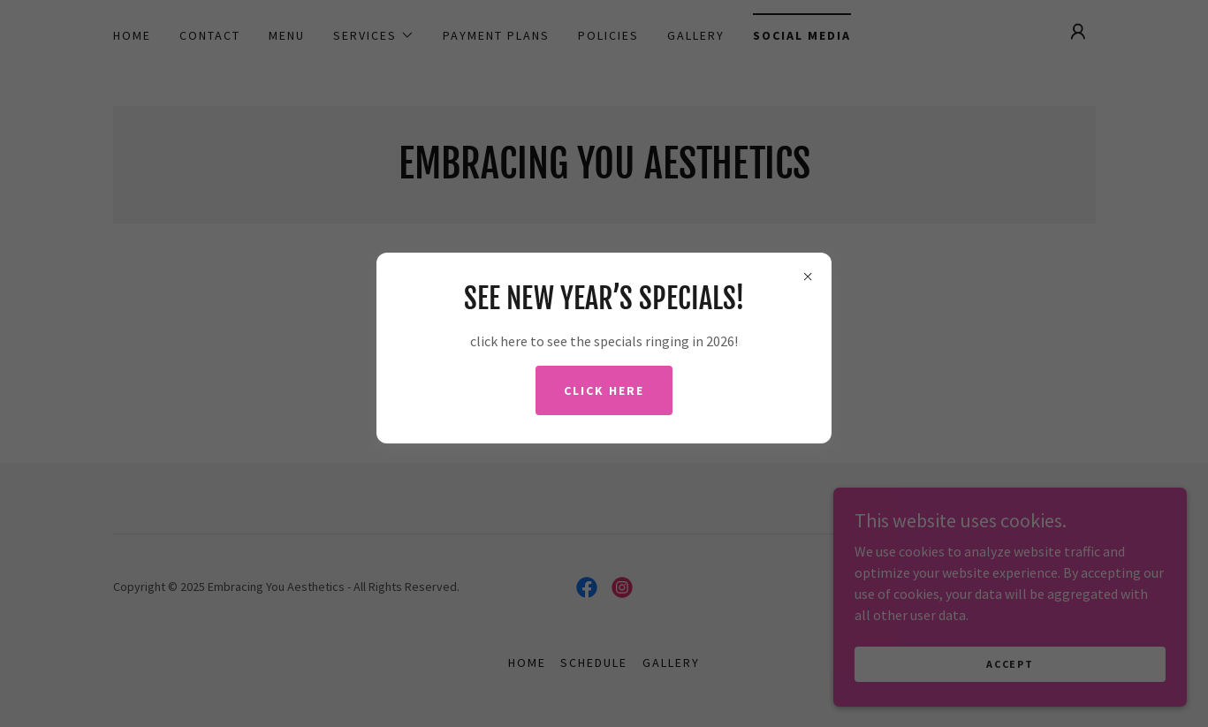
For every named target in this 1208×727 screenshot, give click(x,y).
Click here (604, 390)
